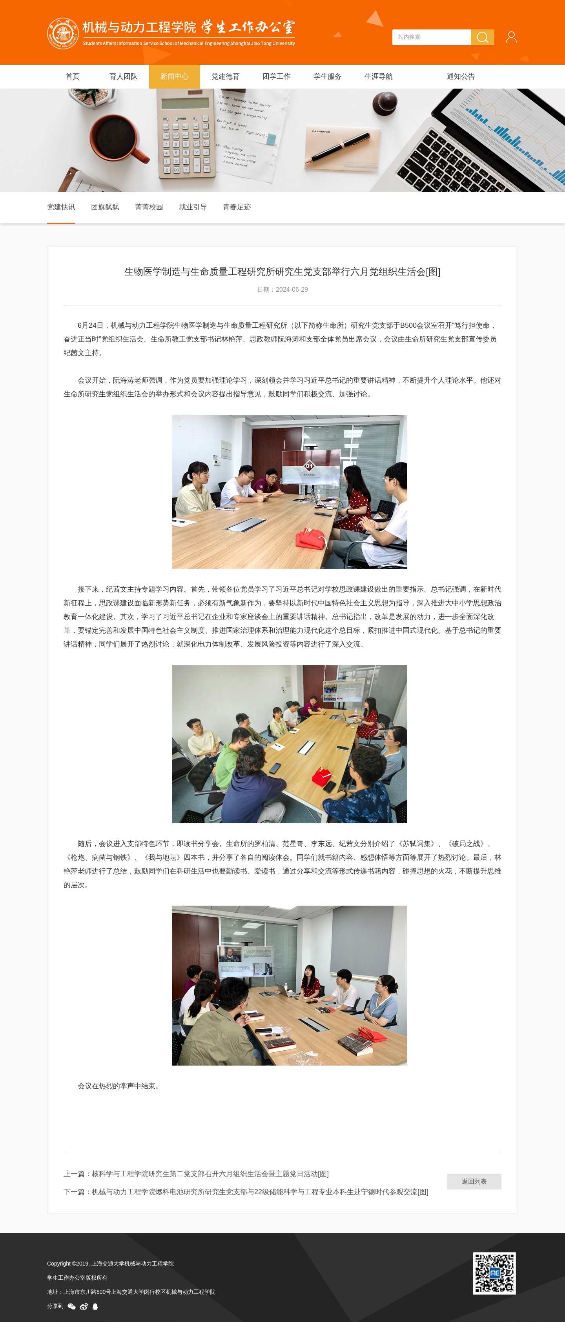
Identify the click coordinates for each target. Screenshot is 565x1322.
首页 (73, 76)
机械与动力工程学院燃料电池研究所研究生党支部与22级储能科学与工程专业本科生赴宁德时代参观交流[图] (260, 1192)
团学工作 (276, 76)
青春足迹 (237, 207)
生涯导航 (379, 76)
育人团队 (123, 76)
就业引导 (193, 207)
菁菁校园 (149, 207)
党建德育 (225, 76)
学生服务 (327, 76)
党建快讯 (61, 207)
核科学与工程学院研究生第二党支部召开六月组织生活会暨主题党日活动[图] (210, 1174)
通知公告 (461, 76)
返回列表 (474, 1181)
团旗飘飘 (105, 207)
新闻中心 (174, 76)
